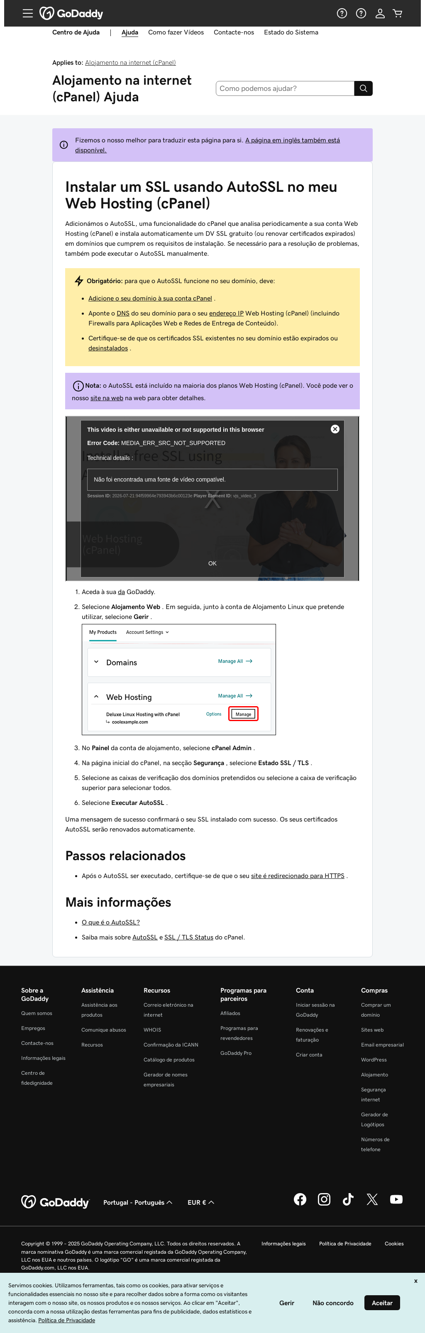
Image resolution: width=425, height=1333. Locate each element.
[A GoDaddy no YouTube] (396, 1204)
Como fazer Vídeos (176, 32)
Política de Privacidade (345, 1243)
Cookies (394, 1243)
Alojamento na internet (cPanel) (130, 62)
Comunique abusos (103, 1029)
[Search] (363, 88)
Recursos (92, 1044)
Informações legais (43, 1058)
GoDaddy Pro (236, 1053)
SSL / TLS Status (188, 937)
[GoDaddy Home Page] (55, 1202)
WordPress (374, 1059)
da (121, 591)
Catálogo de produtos (169, 1059)
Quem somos (36, 1013)
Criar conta (309, 1054)
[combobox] (285, 88)
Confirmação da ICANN (171, 1044)
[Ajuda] (341, 13)
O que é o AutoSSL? (111, 922)
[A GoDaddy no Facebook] (300, 1204)
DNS (123, 313)
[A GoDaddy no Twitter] (372, 1204)
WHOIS (152, 1029)
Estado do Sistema (291, 32)
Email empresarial (382, 1044)
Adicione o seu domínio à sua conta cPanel (150, 298)
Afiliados (230, 1013)
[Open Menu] (24, 13)
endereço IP (226, 313)
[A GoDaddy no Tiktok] (348, 1204)
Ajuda (130, 32)
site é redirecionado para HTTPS (297, 875)
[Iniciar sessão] (380, 13)
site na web (106, 397)
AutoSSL (145, 937)
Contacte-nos (234, 32)
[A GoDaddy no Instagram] (324, 1204)
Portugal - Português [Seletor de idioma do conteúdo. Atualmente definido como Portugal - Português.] (138, 1202)
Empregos (33, 1028)
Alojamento (374, 1074)
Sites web (372, 1029)
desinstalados (108, 348)
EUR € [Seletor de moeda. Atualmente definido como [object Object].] (202, 1202)
